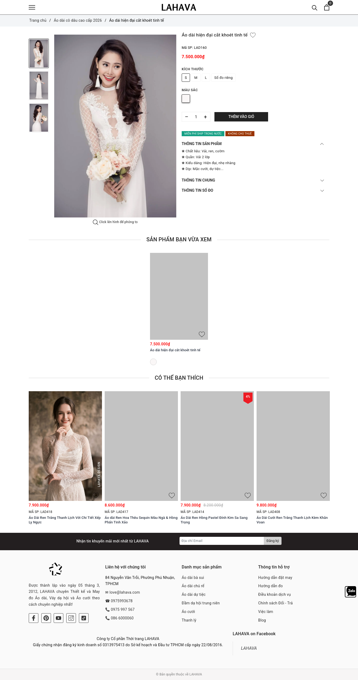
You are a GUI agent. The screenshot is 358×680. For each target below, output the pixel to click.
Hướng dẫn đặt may (275, 577)
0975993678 (122, 601)
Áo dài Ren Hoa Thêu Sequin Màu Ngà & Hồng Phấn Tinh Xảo (141, 520)
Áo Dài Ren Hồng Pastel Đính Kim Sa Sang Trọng (214, 520)
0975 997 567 (123, 609)
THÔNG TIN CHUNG (253, 180)
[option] (115, 126)
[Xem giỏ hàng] (326, 7)
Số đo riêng (223, 78)
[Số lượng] (196, 116)
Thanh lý (189, 620)
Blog (262, 620)
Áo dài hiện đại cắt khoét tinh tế (175, 350)
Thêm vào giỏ (241, 116)
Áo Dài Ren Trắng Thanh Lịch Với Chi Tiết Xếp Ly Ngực (65, 520)
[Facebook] (33, 618)
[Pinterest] (46, 618)
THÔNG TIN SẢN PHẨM (253, 144)
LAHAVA (249, 648)
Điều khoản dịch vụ (274, 594)
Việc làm (265, 611)
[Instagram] (71, 618)
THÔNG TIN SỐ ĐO (253, 190)
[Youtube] (58, 618)
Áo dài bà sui (193, 577)
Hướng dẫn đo (270, 586)
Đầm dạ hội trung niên (201, 603)
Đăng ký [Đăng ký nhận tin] (272, 541)
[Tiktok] (84, 618)
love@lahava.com (124, 592)
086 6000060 (122, 618)
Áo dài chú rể (193, 586)
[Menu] (32, 7)
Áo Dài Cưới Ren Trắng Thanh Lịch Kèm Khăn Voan (292, 520)
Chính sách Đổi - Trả (275, 603)
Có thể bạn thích (179, 378)
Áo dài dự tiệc (194, 594)
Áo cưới (188, 611)
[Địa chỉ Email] (222, 541)
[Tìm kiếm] (314, 7)
